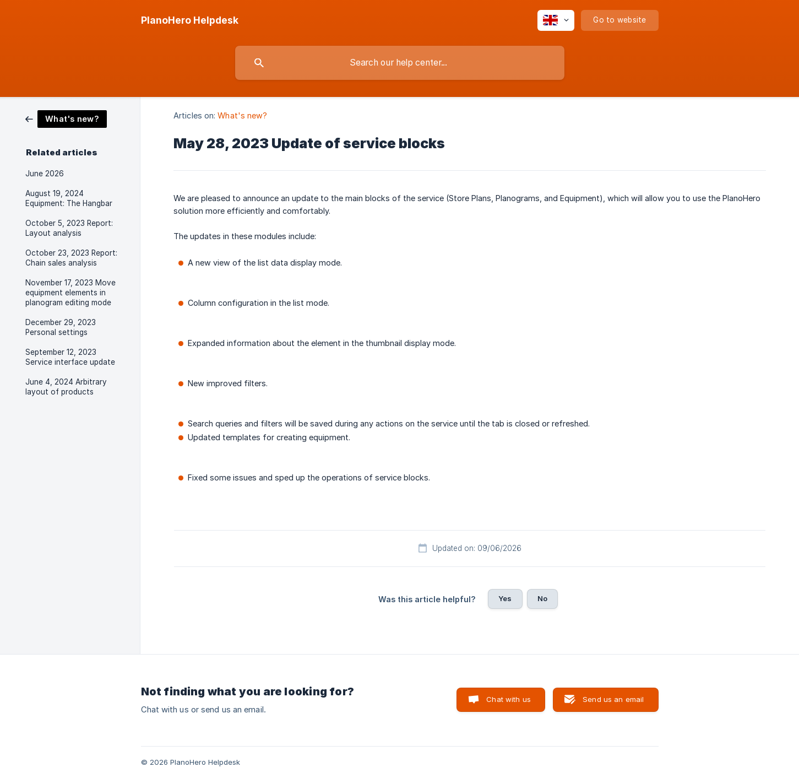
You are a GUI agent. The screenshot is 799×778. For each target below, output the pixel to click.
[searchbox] (399, 63)
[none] (189, 20)
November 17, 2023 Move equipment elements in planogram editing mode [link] (70, 292)
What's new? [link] (242, 115)
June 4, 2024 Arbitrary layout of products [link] (66, 386)
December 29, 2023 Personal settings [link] (60, 327)
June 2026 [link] (44, 173)
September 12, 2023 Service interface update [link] (70, 357)
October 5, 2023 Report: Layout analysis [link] (69, 228)
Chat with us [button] (508, 699)
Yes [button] (505, 598)
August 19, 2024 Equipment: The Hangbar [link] (68, 198)
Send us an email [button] (613, 699)
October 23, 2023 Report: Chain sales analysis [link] (71, 257)
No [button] (542, 598)
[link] (66, 118)
